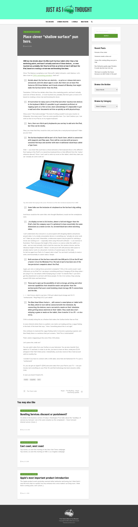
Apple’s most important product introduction (44, 478)
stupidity (32, 379)
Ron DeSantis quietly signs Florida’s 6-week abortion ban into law (106, 67)
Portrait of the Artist (101, 52)
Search (106, 36)
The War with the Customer (31, 32)
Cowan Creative (62, 22)
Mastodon (84, 22)
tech (39, 379)
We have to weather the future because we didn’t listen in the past (106, 73)
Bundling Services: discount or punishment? (43, 414)
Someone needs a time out (103, 56)
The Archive (50, 22)
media (26, 379)
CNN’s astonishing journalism (42, 75)
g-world (75, 22)
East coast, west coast (32, 446)
